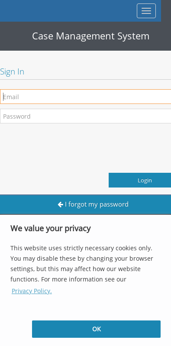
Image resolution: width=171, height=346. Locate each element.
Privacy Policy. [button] (32, 291)
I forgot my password (93, 204)
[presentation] (66, 145)
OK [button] (96, 329)
